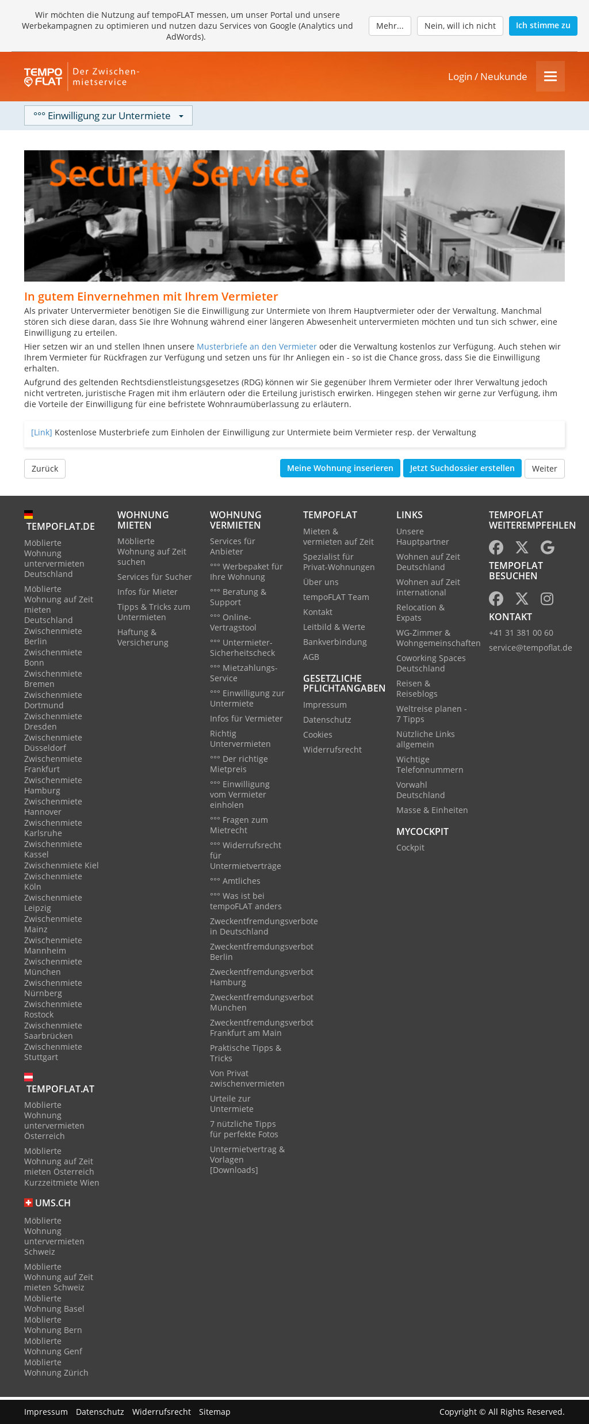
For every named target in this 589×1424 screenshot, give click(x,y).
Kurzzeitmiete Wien (62, 1185)
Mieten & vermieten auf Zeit (338, 538)
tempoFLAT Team (336, 599)
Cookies (317, 736)
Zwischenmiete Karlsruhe (53, 830)
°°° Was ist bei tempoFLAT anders (246, 903)
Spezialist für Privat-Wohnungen (339, 564)
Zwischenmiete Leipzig (53, 905)
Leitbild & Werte (334, 629)
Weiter (544, 471)
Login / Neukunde (487, 78)
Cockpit (410, 850)
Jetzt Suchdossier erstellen (462, 470)
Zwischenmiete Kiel (61, 867)
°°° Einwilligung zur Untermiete (247, 701)
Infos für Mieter (147, 594)
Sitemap (215, 1411)
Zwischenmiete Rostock (53, 1011)
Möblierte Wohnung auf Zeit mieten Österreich (59, 1164)
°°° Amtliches (235, 883)
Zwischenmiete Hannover (53, 808)
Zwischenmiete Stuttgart (53, 1054)
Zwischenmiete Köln (53, 883)
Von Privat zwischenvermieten (247, 1081)
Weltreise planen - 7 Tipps (431, 716)
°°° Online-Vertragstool (233, 625)
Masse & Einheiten (432, 812)
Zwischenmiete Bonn (53, 659)
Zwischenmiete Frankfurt (53, 766)
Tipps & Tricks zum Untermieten (153, 614)
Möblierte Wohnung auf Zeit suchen (151, 554)
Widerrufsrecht (332, 751)
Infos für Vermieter (246, 721)
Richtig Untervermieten (240, 741)
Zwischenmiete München (53, 968)
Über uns (321, 584)
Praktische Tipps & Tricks (245, 1055)
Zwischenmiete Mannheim (53, 947)
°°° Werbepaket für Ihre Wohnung (246, 574)
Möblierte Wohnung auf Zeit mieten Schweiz (58, 1280)
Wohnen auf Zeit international (428, 589)
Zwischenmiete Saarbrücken (53, 1032)
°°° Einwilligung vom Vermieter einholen (240, 797)
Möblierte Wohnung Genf (53, 1349)
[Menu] (550, 78)
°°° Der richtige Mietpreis (239, 766)
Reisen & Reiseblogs (417, 690)
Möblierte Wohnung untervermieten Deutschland (54, 561)
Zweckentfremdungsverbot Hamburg (261, 979)
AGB (311, 659)
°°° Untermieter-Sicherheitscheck (242, 650)
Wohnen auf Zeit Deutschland (428, 564)
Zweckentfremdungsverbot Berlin (261, 954)
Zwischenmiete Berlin (53, 638)
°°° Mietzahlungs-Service (244, 675)
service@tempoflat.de (530, 650)
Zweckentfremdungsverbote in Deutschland (264, 929)
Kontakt (317, 614)
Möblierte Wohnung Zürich (56, 1370)
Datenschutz (327, 721)
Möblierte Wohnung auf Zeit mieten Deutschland (58, 607)
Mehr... (390, 25)
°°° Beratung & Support (238, 599)
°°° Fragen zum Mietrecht (239, 827)
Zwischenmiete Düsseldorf (53, 744)
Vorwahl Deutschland (420, 792)
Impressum (325, 706)
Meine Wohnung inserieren (340, 470)
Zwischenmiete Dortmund (53, 702)
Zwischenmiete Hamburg (53, 787)
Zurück (45, 471)
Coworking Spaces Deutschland (431, 665)
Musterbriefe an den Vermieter (257, 349)
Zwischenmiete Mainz (53, 926)
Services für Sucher (154, 579)
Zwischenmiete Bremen (53, 681)
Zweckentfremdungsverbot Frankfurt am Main (261, 1030)
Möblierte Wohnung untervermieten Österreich (54, 1123)
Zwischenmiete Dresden (53, 723)
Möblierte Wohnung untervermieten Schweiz (54, 1239)
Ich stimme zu (543, 25)
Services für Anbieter (232, 549)
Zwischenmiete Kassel (53, 851)
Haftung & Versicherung (143, 640)
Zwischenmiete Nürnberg (53, 990)
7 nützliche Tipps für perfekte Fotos (244, 1131)
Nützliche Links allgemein (425, 741)
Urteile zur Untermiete (232, 1106)
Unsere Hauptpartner (422, 538)
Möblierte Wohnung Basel (54, 1306)
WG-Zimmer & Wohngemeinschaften (438, 640)
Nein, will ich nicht (460, 25)
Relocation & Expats (420, 614)
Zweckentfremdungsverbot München (261, 1005)
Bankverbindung (335, 644)
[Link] (41, 435)
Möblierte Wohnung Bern (53, 1327)
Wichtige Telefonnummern (430, 766)
